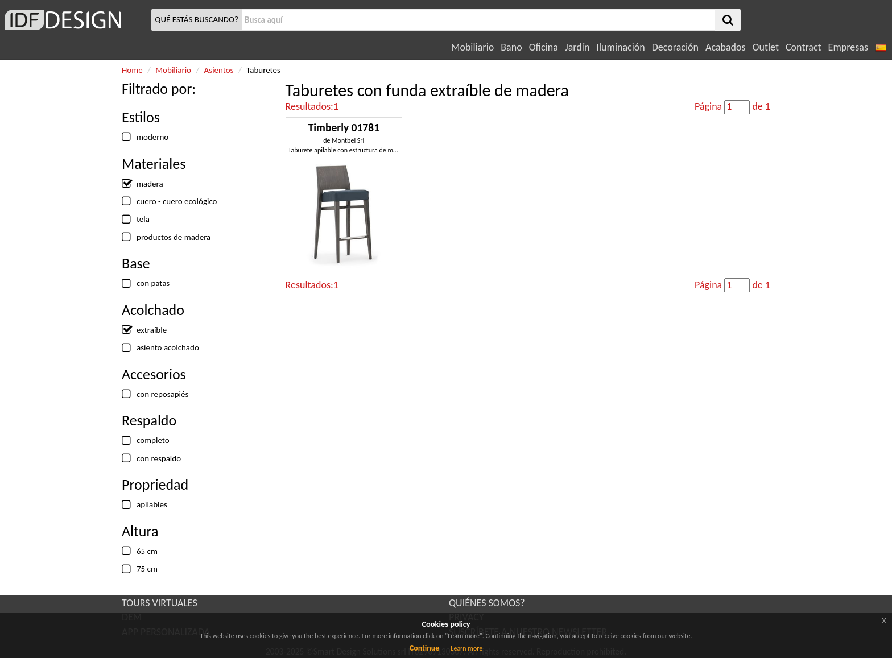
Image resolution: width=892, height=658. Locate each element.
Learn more (466, 648)
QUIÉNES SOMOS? (487, 603)
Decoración (675, 47)
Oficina (543, 47)
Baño (511, 47)
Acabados (725, 47)
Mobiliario (472, 47)
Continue (425, 648)
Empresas (848, 47)
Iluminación (620, 47)
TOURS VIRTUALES (159, 603)
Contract (803, 47)
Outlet (766, 47)
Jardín (577, 47)
